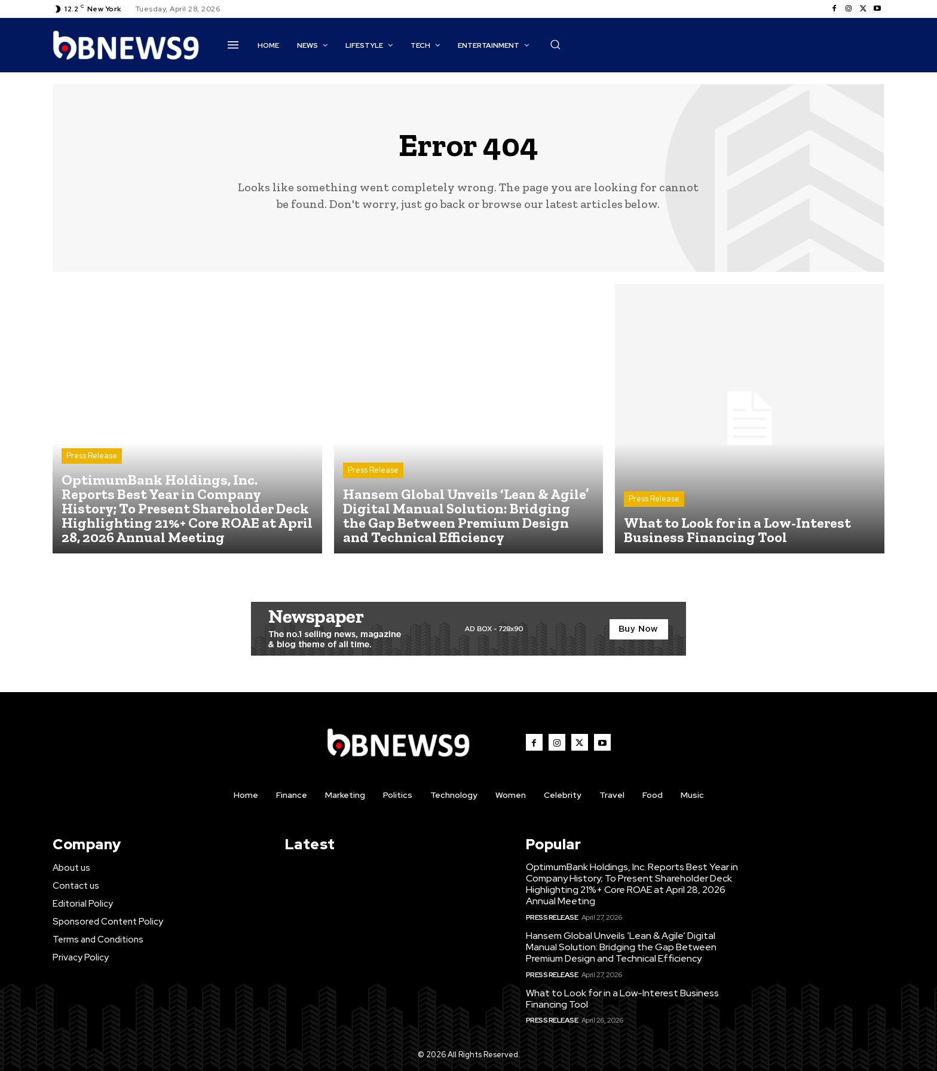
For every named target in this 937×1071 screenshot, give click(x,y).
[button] (555, 44)
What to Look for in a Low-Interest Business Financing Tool (622, 999)
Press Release (91, 456)
